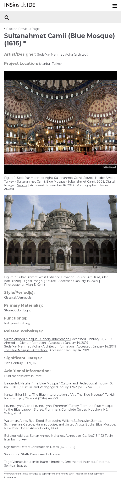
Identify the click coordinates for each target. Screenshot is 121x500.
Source (22, 185)
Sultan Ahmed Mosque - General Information (37, 339)
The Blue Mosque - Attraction (26, 350)
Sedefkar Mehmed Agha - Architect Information (39, 346)
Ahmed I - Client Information (25, 343)
